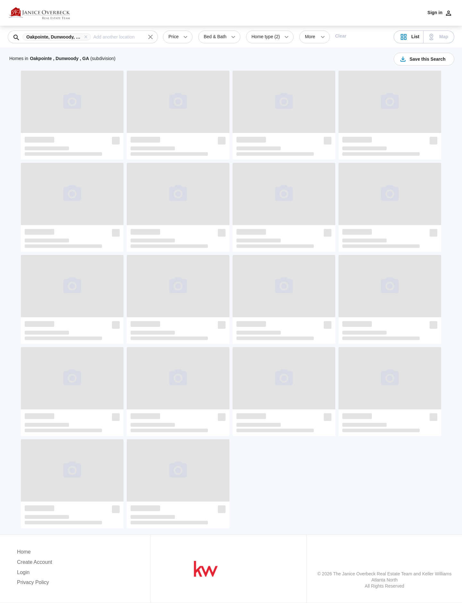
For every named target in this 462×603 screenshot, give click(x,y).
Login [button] (23, 572)
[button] (57, 36)
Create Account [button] (34, 562)
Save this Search (422, 59)
